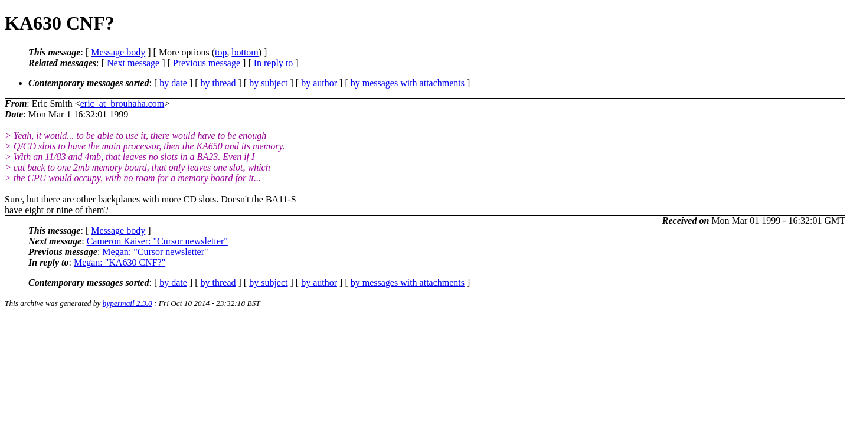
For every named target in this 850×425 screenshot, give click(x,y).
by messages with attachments (408, 83)
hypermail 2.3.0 (127, 303)
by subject (268, 83)
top (221, 52)
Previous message (206, 63)
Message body (118, 52)
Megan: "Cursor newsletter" (155, 252)
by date (173, 83)
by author (319, 83)
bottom (244, 52)
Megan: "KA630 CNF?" (119, 262)
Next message (133, 63)
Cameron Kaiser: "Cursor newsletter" (157, 241)
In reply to (273, 63)
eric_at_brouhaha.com (122, 104)
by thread (218, 83)
